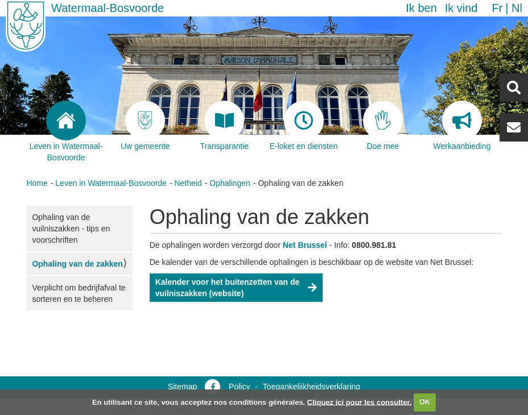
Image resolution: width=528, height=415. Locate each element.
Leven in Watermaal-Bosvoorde (111, 183)
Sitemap (182, 386)
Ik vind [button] (461, 8)
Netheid (187, 183)
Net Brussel (305, 245)
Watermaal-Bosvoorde (107, 8)
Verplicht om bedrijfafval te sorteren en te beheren (78, 293)
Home (36, 183)
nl (517, 8)
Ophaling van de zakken (77, 263)
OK (425, 401)
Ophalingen (229, 183)
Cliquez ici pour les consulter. (359, 401)
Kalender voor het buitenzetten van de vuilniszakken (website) (227, 287)
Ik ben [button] (421, 8)
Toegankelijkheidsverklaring (311, 386)
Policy (239, 386)
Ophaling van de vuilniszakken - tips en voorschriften (71, 228)
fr (497, 8)
